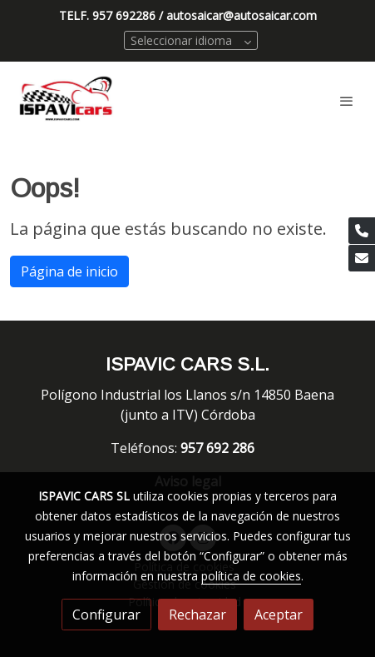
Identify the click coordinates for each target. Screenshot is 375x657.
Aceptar (278, 614)
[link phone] (361, 230)
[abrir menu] (347, 100)
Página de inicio (69, 271)
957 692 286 (219, 448)
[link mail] (361, 258)
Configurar (106, 614)
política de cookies (251, 576)
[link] (66, 100)
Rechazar (197, 614)
